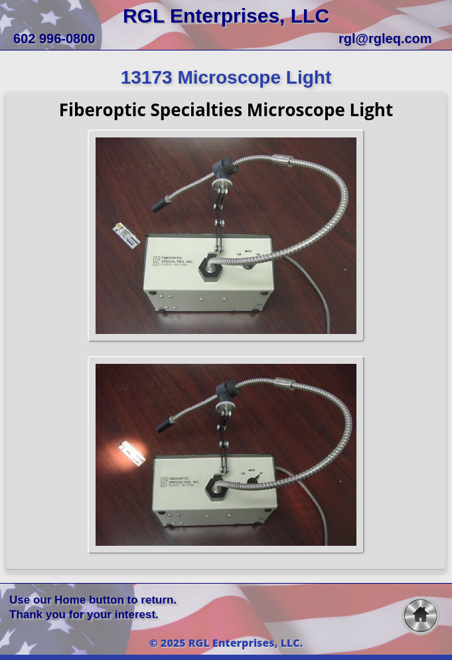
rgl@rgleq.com (385, 38)
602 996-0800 (54, 38)
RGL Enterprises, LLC (226, 16)
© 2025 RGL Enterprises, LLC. (226, 642)
